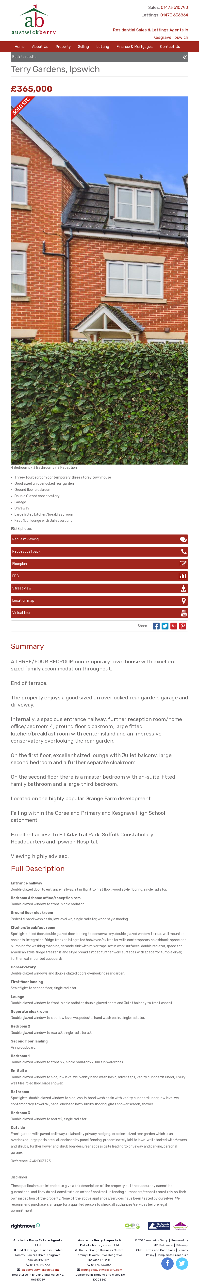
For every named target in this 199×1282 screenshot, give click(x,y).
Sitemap (182, 1245)
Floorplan (99, 564)
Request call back (99, 551)
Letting (102, 46)
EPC (99, 576)
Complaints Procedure (172, 1255)
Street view (99, 588)
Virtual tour (99, 613)
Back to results (99, 56)
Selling (83, 46)
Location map (99, 600)
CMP (139, 1250)
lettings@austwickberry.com (101, 1269)
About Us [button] (40, 46)
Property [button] (63, 46)
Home (20, 46)
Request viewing (99, 539)
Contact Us (170, 46)
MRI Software (163, 1245)
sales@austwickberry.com (40, 1269)
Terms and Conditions (159, 1250)
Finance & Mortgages (134, 46)
